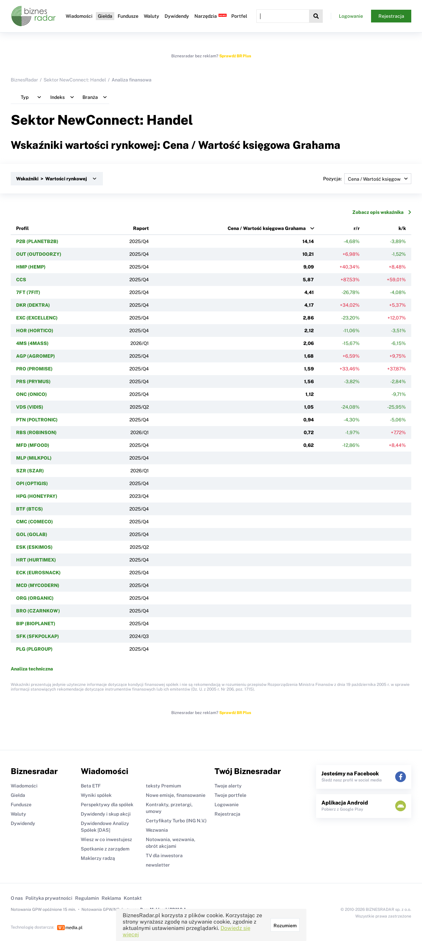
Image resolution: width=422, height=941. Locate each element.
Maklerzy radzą (98, 858)
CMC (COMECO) (34, 521)
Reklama (111, 898)
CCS (21, 279)
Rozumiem (285, 925)
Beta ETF (91, 785)
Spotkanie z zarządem (105, 848)
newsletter (158, 865)
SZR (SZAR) (30, 470)
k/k (402, 228)
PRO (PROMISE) (34, 368)
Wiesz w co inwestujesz (106, 839)
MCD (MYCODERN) (37, 585)
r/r (357, 228)
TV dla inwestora (164, 855)
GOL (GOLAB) (31, 534)
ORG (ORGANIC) (35, 598)
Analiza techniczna (32, 668)
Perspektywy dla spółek (107, 804)
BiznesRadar (24, 79)
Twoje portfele (230, 795)
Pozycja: (367, 178)
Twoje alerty (228, 785)
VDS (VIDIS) (29, 407)
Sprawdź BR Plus (235, 56)
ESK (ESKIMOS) (34, 547)
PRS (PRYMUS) (33, 381)
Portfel (239, 16)
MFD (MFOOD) (32, 445)
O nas (17, 898)
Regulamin (87, 898)
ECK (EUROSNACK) (38, 572)
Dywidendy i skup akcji (106, 814)
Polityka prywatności (48, 898)
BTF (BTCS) (29, 509)
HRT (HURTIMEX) (36, 560)
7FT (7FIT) (28, 292)
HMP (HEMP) (31, 267)
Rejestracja (391, 16)
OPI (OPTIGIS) (32, 483)
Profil (22, 228)
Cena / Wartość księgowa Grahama (267, 228)
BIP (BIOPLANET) (35, 623)
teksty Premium (163, 785)
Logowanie (351, 16)
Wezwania (157, 830)
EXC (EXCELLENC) (37, 317)
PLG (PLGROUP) (34, 649)
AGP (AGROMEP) (35, 356)
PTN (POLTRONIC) (37, 419)
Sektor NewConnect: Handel (75, 79)
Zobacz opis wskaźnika (381, 212)
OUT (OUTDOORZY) (38, 254)
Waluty (151, 16)
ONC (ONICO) (31, 394)
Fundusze (128, 16)
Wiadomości (79, 16)
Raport (141, 228)
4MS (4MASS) (32, 343)
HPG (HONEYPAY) (36, 496)
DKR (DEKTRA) (33, 305)
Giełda (105, 16)
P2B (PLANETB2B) (37, 241)
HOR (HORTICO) (34, 330)
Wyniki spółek (96, 795)
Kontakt (133, 898)
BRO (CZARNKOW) (38, 610)
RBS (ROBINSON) (36, 432)
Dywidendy (177, 16)
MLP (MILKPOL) (34, 458)
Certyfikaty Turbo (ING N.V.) (176, 820)
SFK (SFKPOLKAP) (37, 636)
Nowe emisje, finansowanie (175, 795)
